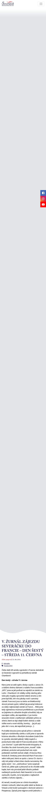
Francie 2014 (8, 665)
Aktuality (7, 663)
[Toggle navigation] (41, 3)
